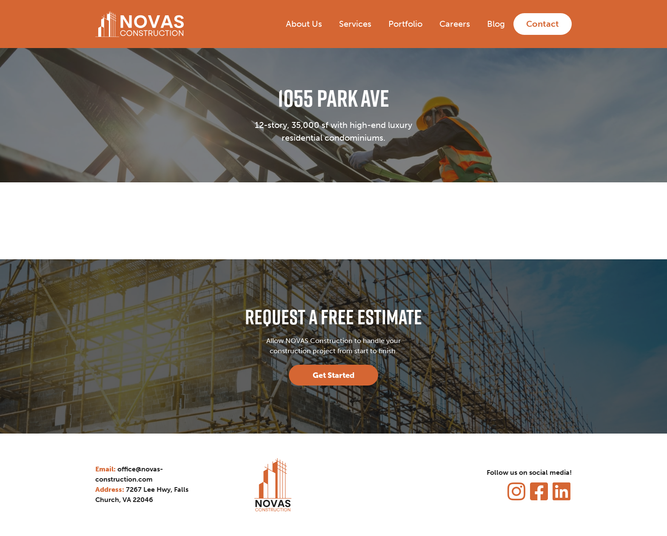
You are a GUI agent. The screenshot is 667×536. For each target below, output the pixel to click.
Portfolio (405, 24)
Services (355, 24)
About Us (304, 24)
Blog (496, 24)
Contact (542, 24)
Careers (454, 24)
